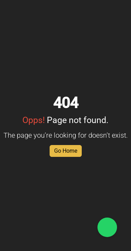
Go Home (65, 150)
